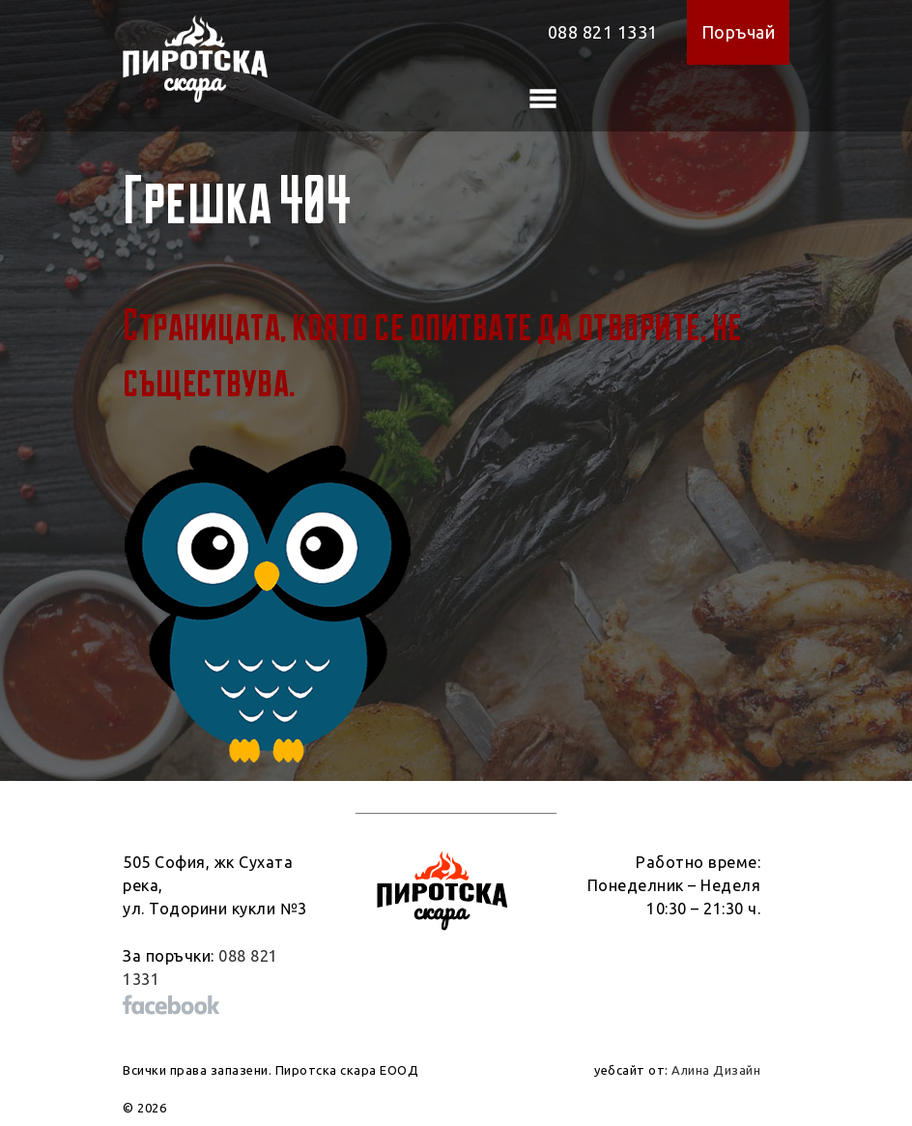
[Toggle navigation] (543, 98)
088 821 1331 (603, 32)
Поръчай (738, 32)
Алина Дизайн (715, 1070)
